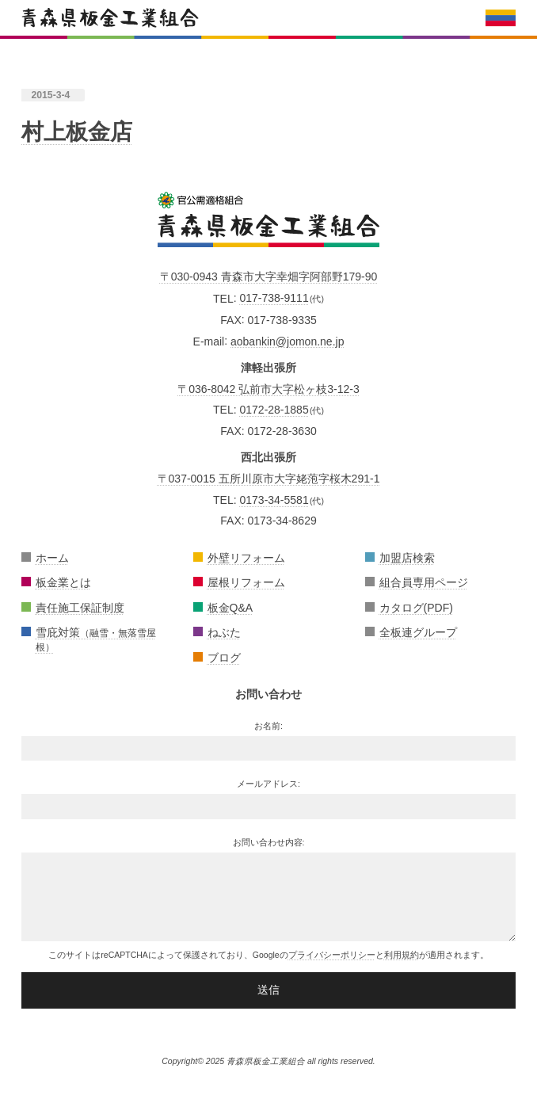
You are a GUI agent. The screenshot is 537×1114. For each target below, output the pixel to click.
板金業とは (63, 582)
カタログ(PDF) (416, 607)
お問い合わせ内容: (269, 842)
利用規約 (401, 954)
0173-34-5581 (273, 500)
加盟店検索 (407, 557)
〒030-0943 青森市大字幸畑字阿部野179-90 (269, 276)
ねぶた (224, 632)
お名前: (268, 726)
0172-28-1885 (273, 409)
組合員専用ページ (423, 582)
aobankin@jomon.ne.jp (287, 340)
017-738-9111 (273, 298)
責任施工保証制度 (80, 607)
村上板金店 (76, 132)
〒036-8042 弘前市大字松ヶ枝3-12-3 (268, 389)
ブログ (224, 657)
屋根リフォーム (246, 582)
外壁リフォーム (246, 557)
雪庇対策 (96, 639)
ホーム (52, 557)
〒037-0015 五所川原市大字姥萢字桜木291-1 (269, 478)
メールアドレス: (268, 783)
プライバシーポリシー (331, 954)
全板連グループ (418, 632)
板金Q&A (230, 607)
